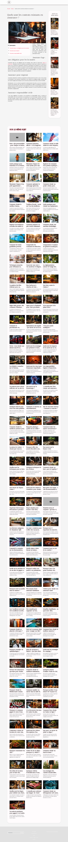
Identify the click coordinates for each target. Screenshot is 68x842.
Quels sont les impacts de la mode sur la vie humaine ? (50, 347)
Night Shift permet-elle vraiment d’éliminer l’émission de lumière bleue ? (17, 308)
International (34, 833)
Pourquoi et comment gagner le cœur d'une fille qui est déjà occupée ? (17, 712)
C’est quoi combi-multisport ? (48, 326)
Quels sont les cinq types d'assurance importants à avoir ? (34, 368)
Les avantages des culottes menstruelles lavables (49, 772)
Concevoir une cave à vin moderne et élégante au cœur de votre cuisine (34, 266)
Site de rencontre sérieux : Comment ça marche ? (50, 407)
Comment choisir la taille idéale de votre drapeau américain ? (50, 145)
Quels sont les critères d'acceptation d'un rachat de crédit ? (33, 732)
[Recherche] (14, 832)
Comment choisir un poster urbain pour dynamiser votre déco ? (50, 185)
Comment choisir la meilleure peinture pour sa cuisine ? (17, 428)
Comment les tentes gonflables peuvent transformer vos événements (15, 247)
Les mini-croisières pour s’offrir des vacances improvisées (34, 529)
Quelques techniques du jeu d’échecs (33, 468)
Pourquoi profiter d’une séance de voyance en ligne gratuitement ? (50, 691)
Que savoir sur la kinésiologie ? (31, 387)
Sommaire (12, 45)
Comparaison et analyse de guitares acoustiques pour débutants (50, 246)
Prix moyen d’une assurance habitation (32, 589)
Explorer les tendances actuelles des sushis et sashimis (16, 226)
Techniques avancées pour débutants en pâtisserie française (16, 266)
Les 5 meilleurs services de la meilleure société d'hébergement (17, 610)
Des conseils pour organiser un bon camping (31, 610)
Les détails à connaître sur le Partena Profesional (16, 368)
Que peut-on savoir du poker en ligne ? (50, 731)
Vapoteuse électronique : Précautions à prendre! (17, 508)
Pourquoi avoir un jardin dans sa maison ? (17, 589)
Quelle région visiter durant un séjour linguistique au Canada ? (33, 550)
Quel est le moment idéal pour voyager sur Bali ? (34, 630)
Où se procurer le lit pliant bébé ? (49, 306)
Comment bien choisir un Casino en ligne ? (50, 711)
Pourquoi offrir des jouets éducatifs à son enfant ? (33, 448)
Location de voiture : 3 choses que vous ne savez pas (17, 448)
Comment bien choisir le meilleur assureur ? (50, 630)
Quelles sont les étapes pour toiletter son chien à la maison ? (17, 792)
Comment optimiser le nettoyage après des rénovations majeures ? (33, 185)
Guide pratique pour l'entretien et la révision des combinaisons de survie (17, 166)
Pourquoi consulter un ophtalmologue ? (16, 650)
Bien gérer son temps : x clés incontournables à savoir (50, 489)
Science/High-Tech (34, 837)
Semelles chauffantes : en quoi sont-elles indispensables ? (50, 610)
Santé (34, 835)
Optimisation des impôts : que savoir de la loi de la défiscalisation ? (33, 327)
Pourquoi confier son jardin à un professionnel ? (34, 570)
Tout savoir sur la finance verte (48, 448)
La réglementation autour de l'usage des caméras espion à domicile (49, 267)
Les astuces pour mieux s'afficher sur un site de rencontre (17, 388)
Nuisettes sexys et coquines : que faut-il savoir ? (49, 509)
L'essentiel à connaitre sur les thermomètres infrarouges (16, 550)
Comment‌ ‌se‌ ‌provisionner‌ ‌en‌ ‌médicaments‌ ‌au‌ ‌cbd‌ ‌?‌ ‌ (17, 327)
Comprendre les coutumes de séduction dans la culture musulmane (33, 247)
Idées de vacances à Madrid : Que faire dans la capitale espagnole (33, 651)
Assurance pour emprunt (14, 50)
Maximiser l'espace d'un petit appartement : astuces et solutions (17, 185)
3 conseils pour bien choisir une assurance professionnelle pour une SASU (50, 389)
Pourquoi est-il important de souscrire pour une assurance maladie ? (50, 530)
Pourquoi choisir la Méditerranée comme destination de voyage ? (17, 691)
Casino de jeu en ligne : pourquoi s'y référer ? (54, 52)
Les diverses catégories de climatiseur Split (17, 529)
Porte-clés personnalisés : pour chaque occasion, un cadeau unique (17, 145)
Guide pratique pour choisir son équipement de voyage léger (50, 206)
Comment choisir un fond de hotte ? (49, 751)
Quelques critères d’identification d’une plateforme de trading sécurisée (32, 773)
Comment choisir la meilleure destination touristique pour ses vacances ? (32, 672)
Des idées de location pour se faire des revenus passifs (16, 772)
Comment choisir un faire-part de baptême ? (50, 468)
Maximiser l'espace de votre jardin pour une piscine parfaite (33, 165)
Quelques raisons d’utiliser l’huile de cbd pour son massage (50, 671)
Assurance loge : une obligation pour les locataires (19, 48)
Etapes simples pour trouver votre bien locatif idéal (32, 509)
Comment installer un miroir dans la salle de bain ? (33, 691)
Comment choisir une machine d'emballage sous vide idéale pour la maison (50, 227)
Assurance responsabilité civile (16, 53)
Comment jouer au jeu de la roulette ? (50, 549)
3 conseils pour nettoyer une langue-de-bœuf (33, 792)
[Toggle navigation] (9, 2)
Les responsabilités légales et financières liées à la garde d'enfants (50, 368)
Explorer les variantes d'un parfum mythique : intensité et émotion (50, 165)
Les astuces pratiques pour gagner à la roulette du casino (17, 813)
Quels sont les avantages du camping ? (50, 650)
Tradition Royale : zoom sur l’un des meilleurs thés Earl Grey (33, 206)
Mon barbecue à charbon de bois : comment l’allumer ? (32, 287)
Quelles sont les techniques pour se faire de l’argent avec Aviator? (54, 112)
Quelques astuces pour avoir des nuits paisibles (17, 407)
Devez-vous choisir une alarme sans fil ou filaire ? (17, 347)
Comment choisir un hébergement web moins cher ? (50, 792)
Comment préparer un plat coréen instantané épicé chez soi (33, 226)
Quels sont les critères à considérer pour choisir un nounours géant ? (33, 489)
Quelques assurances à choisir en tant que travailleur (54, 32)
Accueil (8, 8)
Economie (34, 831)
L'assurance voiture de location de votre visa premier (16, 732)
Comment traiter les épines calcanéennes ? (50, 427)
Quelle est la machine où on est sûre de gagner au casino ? (17, 570)
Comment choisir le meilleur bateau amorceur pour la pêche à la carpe (17, 206)
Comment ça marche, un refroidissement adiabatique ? (33, 408)
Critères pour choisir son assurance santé (50, 589)
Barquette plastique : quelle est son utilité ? (33, 427)
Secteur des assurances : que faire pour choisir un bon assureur (54, 72)
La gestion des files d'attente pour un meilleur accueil (15, 287)
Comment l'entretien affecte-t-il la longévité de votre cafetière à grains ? (33, 146)
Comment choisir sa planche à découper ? (16, 630)
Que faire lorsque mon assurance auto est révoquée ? (54, 92)
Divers (12, 8)
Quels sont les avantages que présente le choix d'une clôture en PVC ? (33, 347)
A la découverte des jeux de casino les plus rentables (33, 711)
